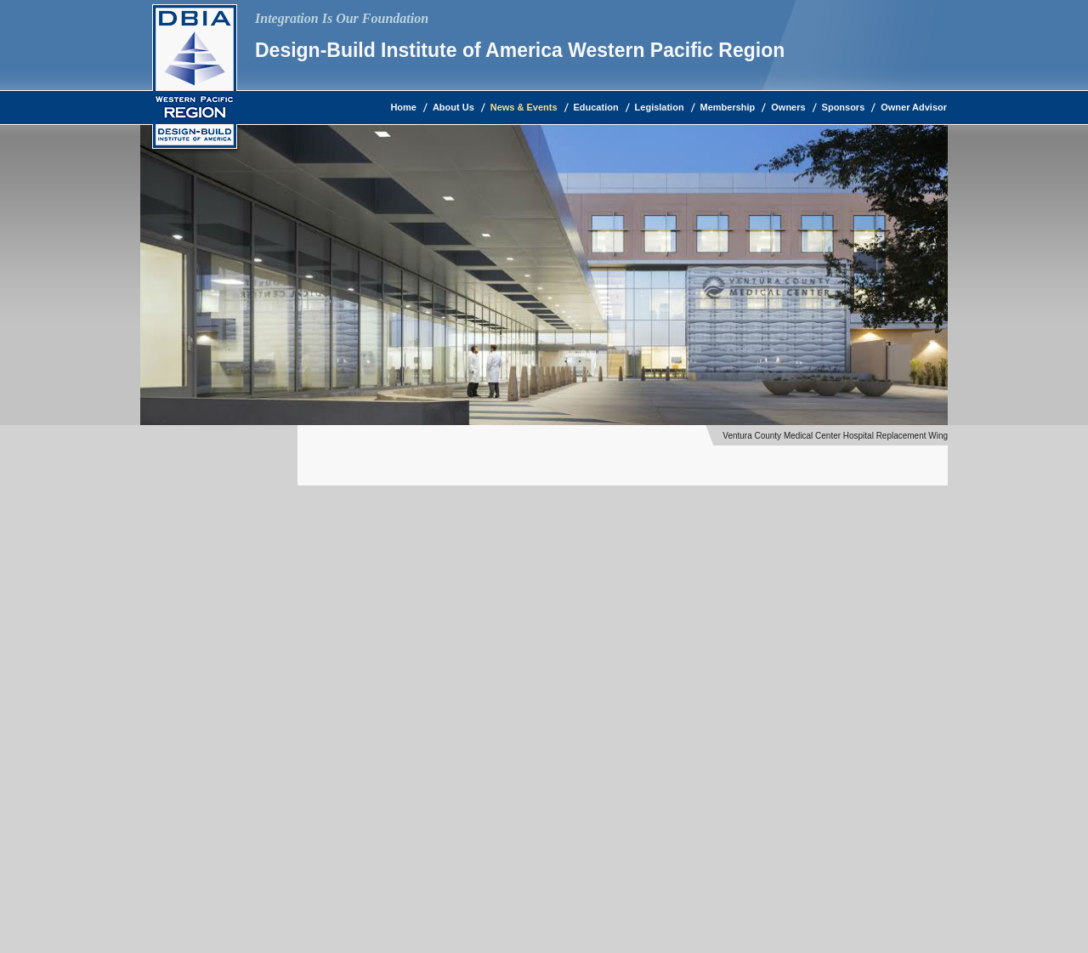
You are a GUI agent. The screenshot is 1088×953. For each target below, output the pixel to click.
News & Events (524, 107)
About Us (453, 107)
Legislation (659, 107)
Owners (788, 107)
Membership (728, 107)
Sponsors (843, 107)
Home (403, 107)
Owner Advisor (914, 107)
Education (596, 107)
